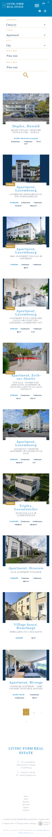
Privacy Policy (42, 830)
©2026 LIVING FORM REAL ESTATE (19, 819)
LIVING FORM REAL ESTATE (26, 750)
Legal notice (44, 819)
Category (11, 20)
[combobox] (26, 24)
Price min (11, 51)
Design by (44, 823)
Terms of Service (24, 833)
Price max (11, 62)
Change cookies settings (26, 823)
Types (9, 30)
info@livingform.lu (28, 775)
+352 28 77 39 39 (27, 772)
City (8, 40)
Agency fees (9, 823)
